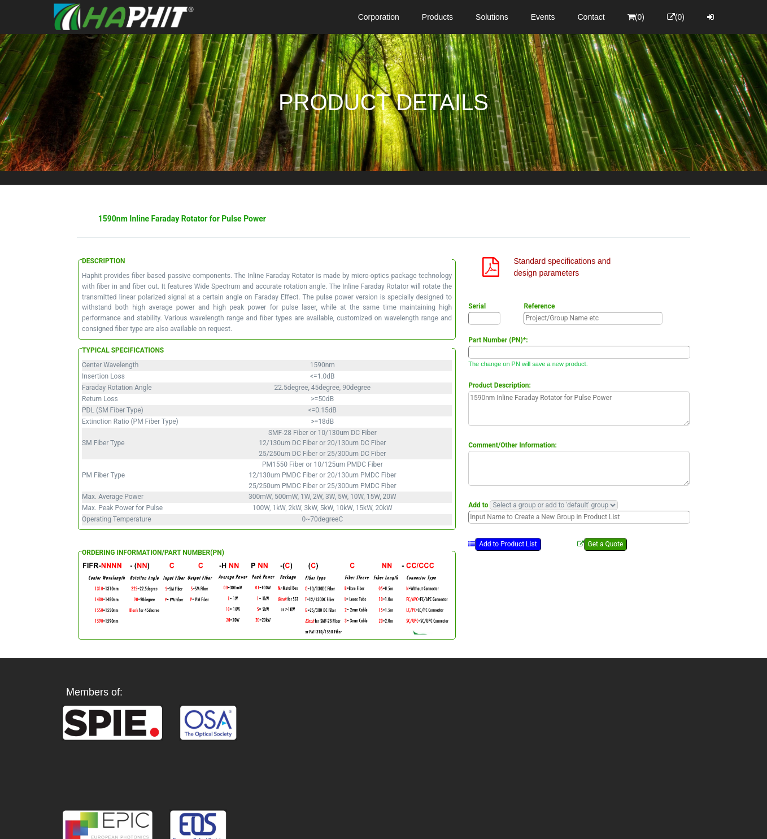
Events (543, 16)
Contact (591, 16)
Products (437, 16)
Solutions (492, 16)
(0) (635, 17)
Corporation (378, 16)
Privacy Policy (449, 820)
